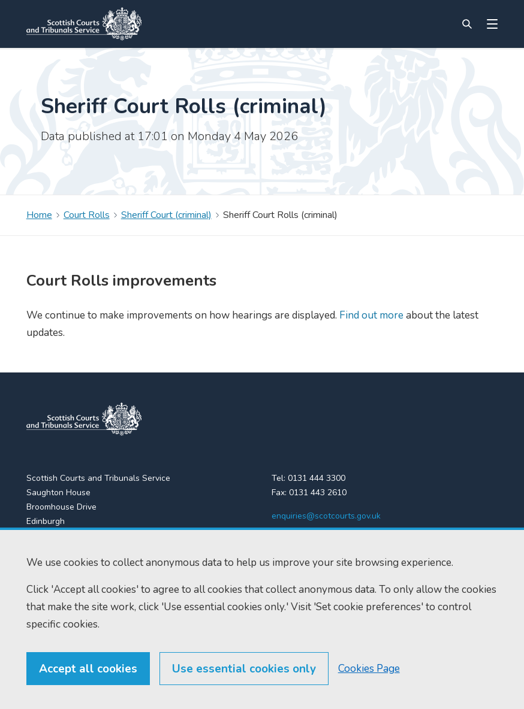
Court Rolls (87, 215)
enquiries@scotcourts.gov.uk (326, 516)
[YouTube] (327, 540)
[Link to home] (83, 24)
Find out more (370, 315)
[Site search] (467, 24)
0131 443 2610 (318, 492)
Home (39, 215)
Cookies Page (369, 694)
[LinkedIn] (303, 540)
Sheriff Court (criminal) (166, 215)
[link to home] (83, 419)
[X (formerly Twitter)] (279, 540)
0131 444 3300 (316, 478)
